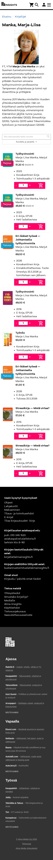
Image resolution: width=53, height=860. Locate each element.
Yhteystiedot (12, 593)
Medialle (9, 600)
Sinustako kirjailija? (16, 597)
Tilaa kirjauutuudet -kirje (19, 521)
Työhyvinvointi (25, 154)
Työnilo (20, 333)
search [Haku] (36, 4)
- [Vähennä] (16, 185)
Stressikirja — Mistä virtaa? (32, 408)
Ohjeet (8, 502)
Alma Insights (12, 604)
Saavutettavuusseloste (18, 615)
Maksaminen (12, 510)
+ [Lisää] (30, 185)
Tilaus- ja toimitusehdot (19, 513)
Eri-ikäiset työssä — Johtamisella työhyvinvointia (28, 240)
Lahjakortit (11, 506)
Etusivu (6, 16)
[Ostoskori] (31, 4)
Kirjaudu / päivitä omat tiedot (22, 579)
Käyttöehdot (12, 608)
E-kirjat (8, 517)
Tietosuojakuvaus (15, 611)
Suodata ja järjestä (26, 142)
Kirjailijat (20, 16)
